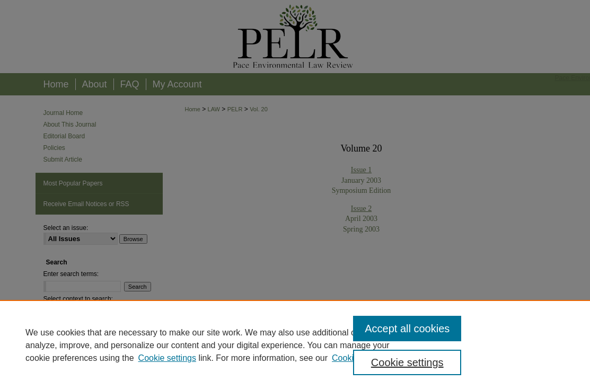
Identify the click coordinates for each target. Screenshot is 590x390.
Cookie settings (167, 357)
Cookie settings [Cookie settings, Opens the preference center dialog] (407, 362)
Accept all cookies (407, 328)
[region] (295, 345)
